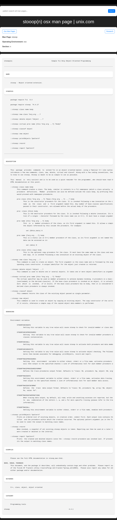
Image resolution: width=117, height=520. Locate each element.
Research (109, 31)
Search (111, 11)
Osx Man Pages (9, 31)
